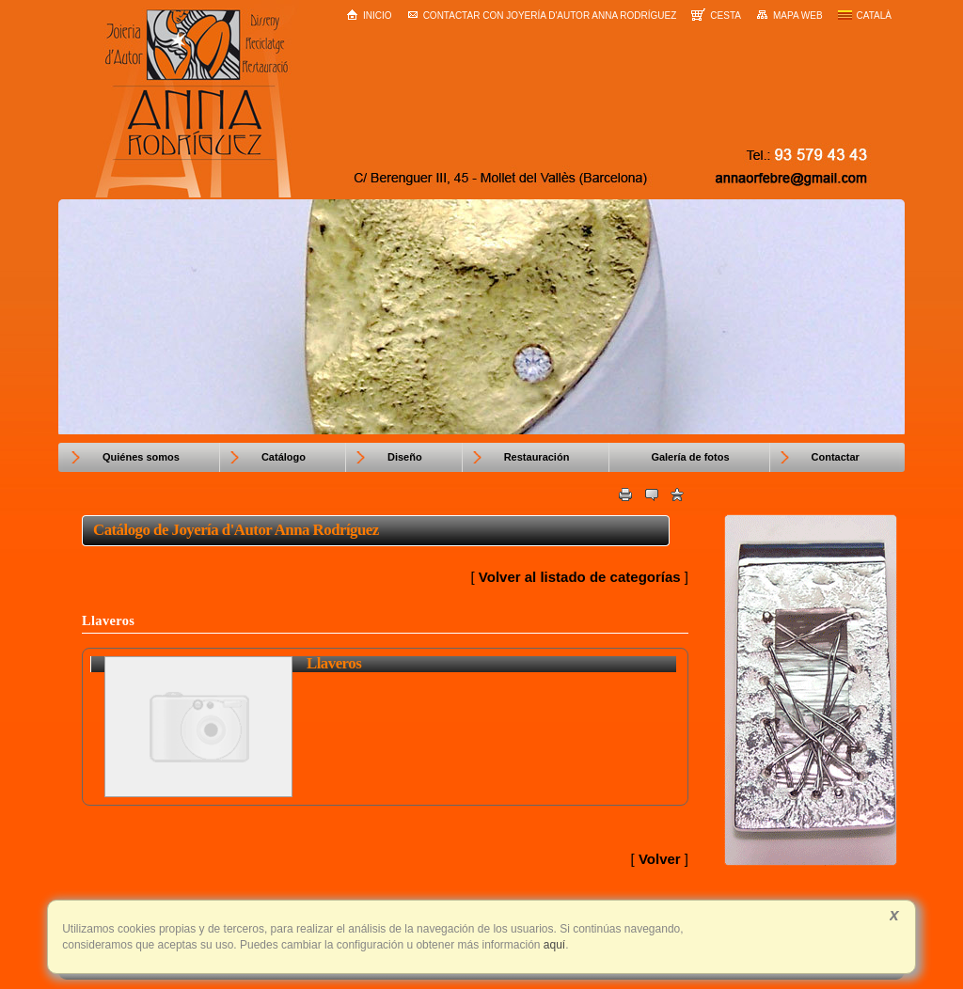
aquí (553, 944)
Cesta (716, 14)
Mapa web (789, 15)
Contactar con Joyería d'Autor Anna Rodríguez (542, 15)
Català (865, 15)
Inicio (369, 14)
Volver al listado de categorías (580, 577)
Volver (660, 859)
